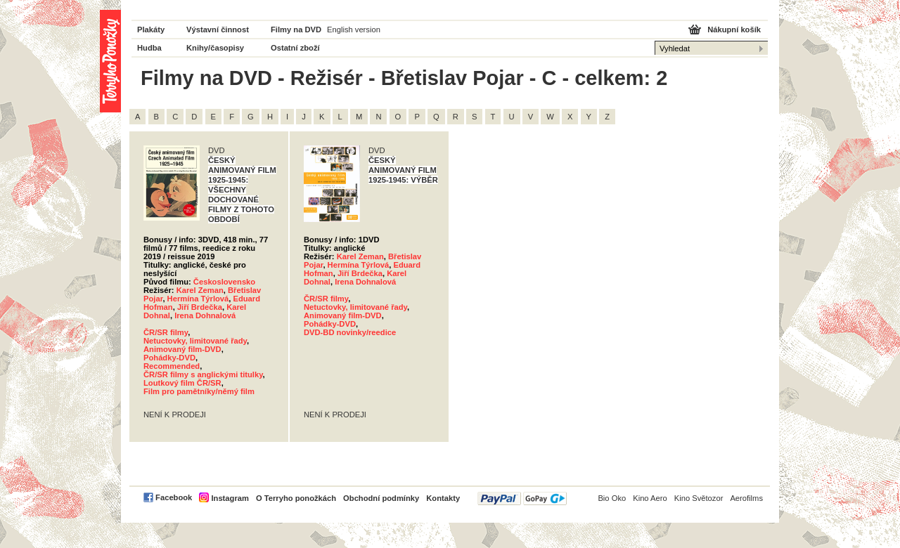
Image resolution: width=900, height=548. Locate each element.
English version (353, 29)
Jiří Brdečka (199, 307)
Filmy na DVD (296, 29)
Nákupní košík (734, 29)
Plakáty (151, 29)
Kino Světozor (699, 498)
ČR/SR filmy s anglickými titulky (203, 374)
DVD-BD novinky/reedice (350, 332)
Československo (224, 282)
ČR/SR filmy (165, 332)
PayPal (522, 498)
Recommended (171, 366)
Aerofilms (746, 498)
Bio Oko (612, 498)
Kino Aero (650, 498)
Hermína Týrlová (198, 298)
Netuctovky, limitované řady (195, 341)
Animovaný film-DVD (182, 349)
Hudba (149, 48)
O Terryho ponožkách (296, 498)
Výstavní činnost (217, 29)
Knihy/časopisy (215, 48)
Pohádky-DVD (169, 357)
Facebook (173, 497)
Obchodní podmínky (381, 498)
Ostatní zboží (295, 48)
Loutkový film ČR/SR (182, 383)
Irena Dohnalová (205, 315)
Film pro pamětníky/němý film (199, 391)
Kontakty (443, 498)
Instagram (229, 498)
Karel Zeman (200, 290)
